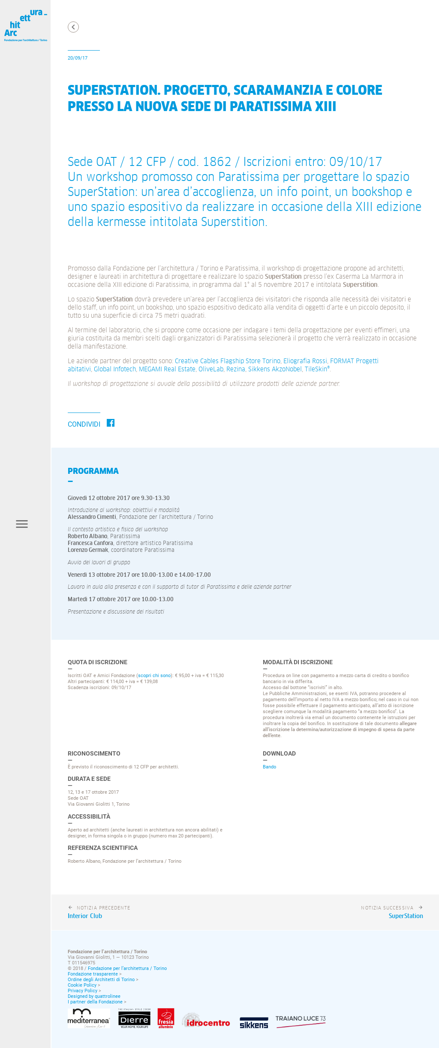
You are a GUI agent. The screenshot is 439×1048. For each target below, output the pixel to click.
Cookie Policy (82, 985)
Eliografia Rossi (305, 361)
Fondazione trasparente (93, 974)
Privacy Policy (82, 991)
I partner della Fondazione (95, 1002)
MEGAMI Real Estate (167, 369)
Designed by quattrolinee (94, 996)
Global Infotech (115, 369)
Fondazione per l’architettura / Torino (127, 968)
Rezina (235, 369)
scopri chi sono (154, 675)
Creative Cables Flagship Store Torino (227, 361)
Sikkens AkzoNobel (275, 369)
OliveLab (210, 369)
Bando (269, 767)
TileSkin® (317, 369)
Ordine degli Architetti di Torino (101, 979)
